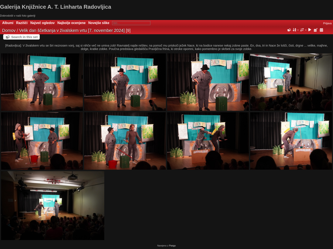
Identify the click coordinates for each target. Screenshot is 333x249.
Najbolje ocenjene (71, 23)
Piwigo (172, 245)
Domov (9, 30)
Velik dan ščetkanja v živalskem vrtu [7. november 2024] (72, 30)
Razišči (22, 23)
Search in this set (24, 37)
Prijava (327, 23)
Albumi (7, 23)
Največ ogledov (42, 23)
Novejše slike (98, 23)
